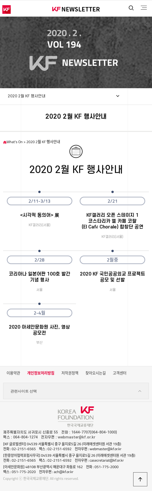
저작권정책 (69, 373)
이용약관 (13, 373)
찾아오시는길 (95, 373)
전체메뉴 (144, 8)
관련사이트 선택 (76, 391)
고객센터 (119, 373)
